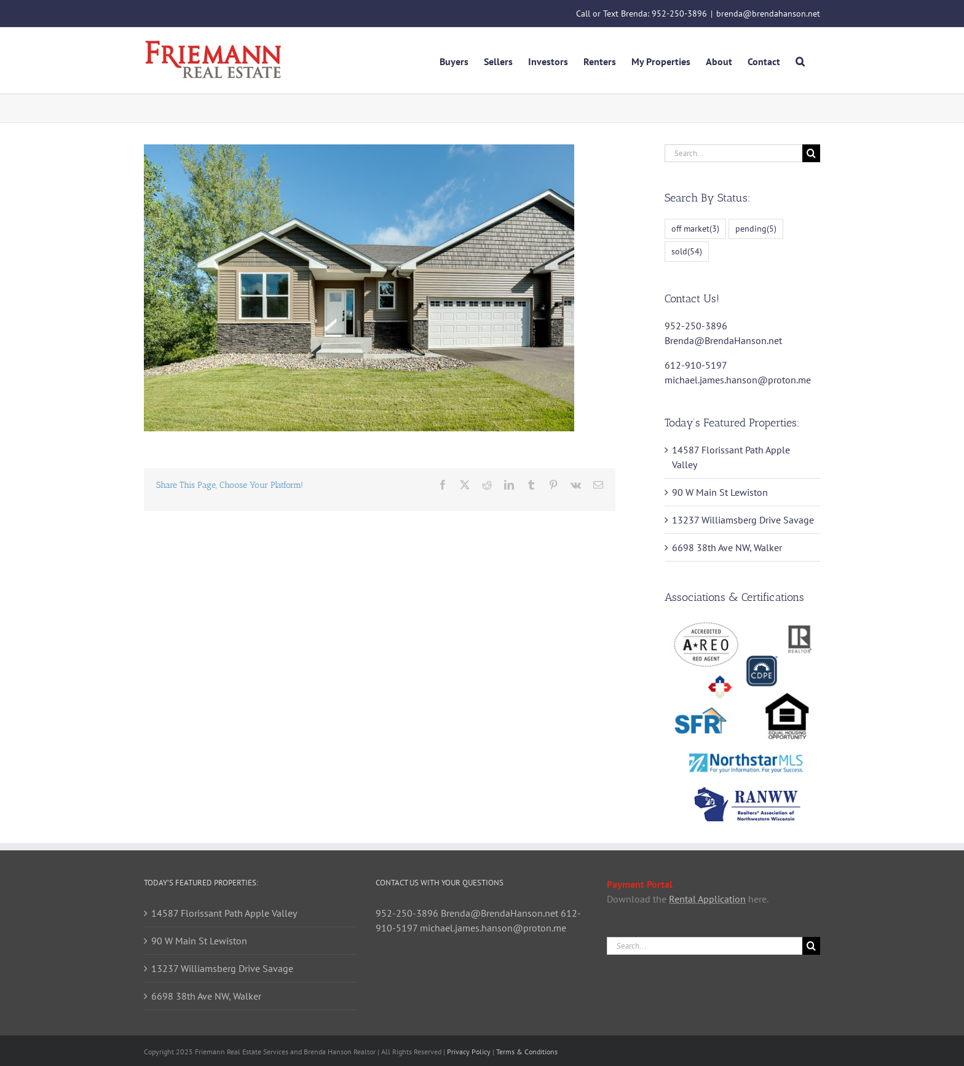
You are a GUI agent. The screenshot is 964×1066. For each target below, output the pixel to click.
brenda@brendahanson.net (768, 13)
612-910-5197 (696, 365)
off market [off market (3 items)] (695, 228)
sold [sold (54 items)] (686, 251)
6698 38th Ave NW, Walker (727, 547)
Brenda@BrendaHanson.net (723, 340)
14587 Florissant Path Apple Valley (224, 913)
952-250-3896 (679, 13)
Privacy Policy (469, 1051)
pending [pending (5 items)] (755, 228)
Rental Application (707, 899)
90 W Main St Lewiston (720, 492)
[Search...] (733, 153)
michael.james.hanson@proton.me (738, 380)
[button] (800, 60)
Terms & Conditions (527, 1051)
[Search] (811, 153)
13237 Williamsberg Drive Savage (743, 520)
